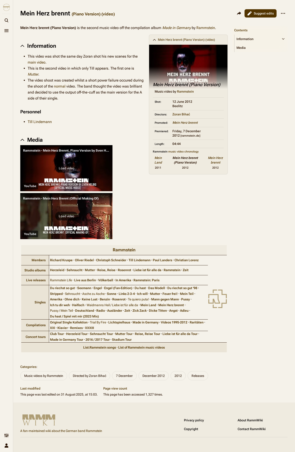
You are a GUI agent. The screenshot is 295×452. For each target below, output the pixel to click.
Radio (100, 310)
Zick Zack (140, 310)
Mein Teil (187, 294)
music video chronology (183, 151)
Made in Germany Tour (66, 339)
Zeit (186, 270)
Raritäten (197, 322)
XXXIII (89, 328)
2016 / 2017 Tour (98, 339)
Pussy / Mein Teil (61, 310)
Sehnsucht (75, 270)
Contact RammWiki (252, 429)
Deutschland (84, 310)
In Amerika (123, 280)
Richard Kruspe (61, 260)
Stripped (56, 294)
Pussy (185, 299)
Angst (173, 310)
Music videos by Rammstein (43, 376)
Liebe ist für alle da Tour (180, 334)
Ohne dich (72, 299)
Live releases (36, 280)
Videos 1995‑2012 (174, 322)
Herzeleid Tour (77, 334)
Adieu (184, 310)
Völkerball (105, 280)
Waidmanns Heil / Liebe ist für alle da (112, 305)
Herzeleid (57, 270)
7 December (124, 376)
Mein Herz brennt (185, 122)
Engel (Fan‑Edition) (118, 288)
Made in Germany (176, 28)
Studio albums (35, 270)
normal (59, 86)
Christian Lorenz (186, 260)
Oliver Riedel (84, 260)
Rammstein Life (61, 280)
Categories (28, 367)
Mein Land (148, 305)
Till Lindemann (40, 122)
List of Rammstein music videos (141, 347)
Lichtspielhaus (119, 322)
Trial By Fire (98, 322)
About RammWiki (250, 420)
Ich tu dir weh (60, 305)
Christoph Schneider (111, 260)
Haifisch (78, 305)
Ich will (142, 294)
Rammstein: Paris (146, 280)
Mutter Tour (124, 334)
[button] (66, 168)
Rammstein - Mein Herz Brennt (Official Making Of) (61, 198)
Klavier (62, 328)
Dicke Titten (158, 310)
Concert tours (36, 337)
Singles (40, 302)
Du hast (140, 288)
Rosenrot (124, 270)
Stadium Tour (122, 339)
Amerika (56, 299)
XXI (52, 328)
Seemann (84, 288)
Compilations (36, 325)
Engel (98, 288)
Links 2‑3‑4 (127, 294)
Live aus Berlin (85, 280)
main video (36, 62)
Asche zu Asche (93, 294)
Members (39, 260)
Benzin (105, 299)
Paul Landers (162, 260)
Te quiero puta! (138, 299)
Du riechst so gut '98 (182, 288)
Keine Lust (89, 299)
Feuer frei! (170, 294)
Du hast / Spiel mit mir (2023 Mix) (74, 316)
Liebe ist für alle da (147, 270)
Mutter (33, 74)
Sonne (111, 294)
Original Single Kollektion (69, 322)
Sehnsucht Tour (101, 334)
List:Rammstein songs (99, 347)
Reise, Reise (106, 270)
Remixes (76, 328)
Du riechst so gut (62, 288)
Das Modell (156, 288)
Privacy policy (194, 420)
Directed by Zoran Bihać (89, 376)
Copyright (191, 429)
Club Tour (57, 334)
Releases (198, 376)
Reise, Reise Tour (147, 334)
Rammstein (205, 28)
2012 (178, 376)
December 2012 (153, 376)
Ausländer (114, 310)
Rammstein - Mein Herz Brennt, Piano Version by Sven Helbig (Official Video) (79, 150)
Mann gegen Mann (165, 299)
